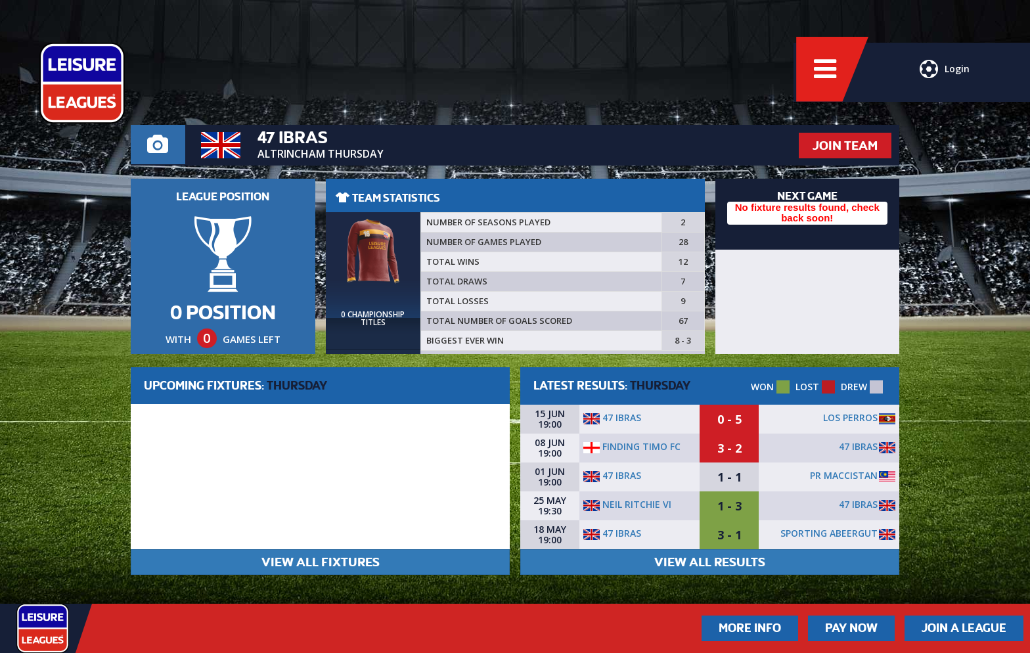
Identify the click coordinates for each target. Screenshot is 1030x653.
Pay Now (851, 628)
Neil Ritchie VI (627, 504)
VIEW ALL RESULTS (709, 562)
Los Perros (850, 417)
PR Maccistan (844, 475)
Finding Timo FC (632, 446)
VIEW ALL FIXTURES (320, 562)
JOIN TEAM (845, 145)
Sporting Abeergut (829, 533)
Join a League (964, 628)
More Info (750, 628)
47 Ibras (612, 417)
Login (943, 75)
